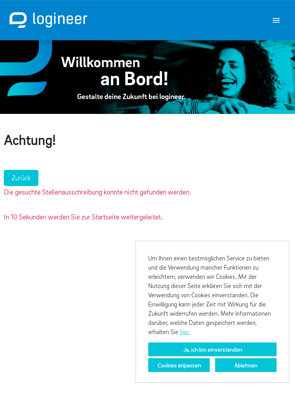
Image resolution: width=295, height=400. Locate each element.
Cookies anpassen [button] (179, 365)
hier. (185, 332)
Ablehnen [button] (245, 365)
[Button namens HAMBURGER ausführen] (276, 20)
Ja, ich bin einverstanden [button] (212, 349)
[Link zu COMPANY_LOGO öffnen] (48, 20)
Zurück (21, 178)
